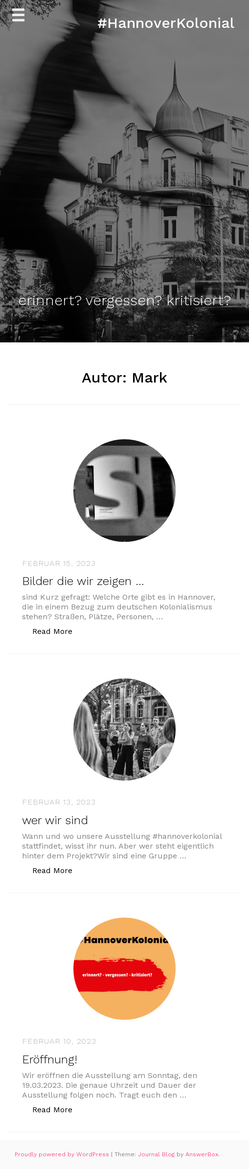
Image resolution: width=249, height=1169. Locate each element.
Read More (57, 631)
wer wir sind (55, 820)
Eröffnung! (49, 1059)
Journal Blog (157, 1154)
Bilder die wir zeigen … (83, 581)
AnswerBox (201, 1154)
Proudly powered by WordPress (63, 1154)
